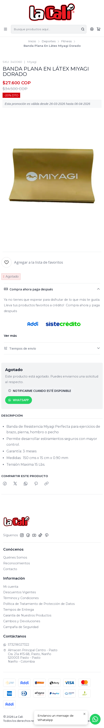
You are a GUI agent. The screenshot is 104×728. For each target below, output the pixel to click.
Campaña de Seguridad (20, 627)
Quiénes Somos (15, 557)
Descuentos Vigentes (19, 592)
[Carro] (98, 29)
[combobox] (48, 29)
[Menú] (5, 29)
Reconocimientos (16, 563)
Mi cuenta (10, 587)
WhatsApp (18, 400)
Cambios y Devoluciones (21, 621)
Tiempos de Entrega (18, 610)
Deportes (49, 41)
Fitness (66, 41)
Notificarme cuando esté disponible (39, 391)
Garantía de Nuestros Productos (27, 615)
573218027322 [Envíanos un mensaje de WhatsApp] (16, 644)
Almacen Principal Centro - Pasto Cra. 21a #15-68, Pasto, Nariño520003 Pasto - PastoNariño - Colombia (30, 655)
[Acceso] (92, 29)
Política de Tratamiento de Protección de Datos (39, 604)
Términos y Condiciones (21, 598)
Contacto (10, 569)
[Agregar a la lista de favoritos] (32, 262)
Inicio (32, 41)
